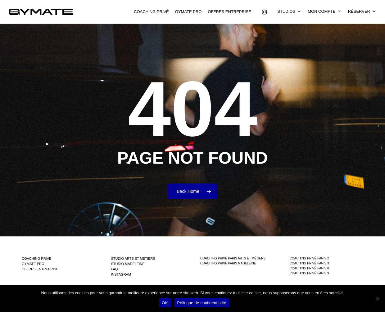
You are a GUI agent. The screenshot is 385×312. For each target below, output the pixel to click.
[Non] (377, 299)
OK (165, 302)
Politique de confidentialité (201, 302)
